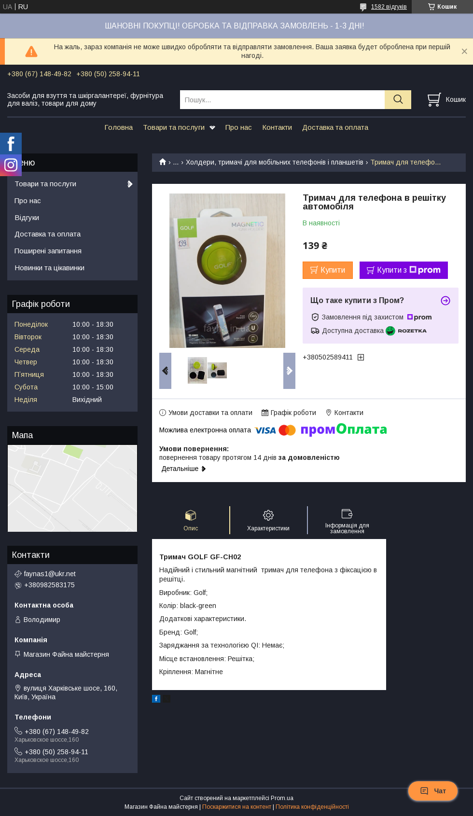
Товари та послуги (174, 127)
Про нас (238, 127)
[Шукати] (398, 99)
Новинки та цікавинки (49, 267)
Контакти (277, 127)
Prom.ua (282, 798)
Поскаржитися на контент (236, 806)
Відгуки (26, 217)
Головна (118, 127)
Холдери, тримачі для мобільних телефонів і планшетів (274, 162)
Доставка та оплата (335, 127)
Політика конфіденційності (312, 806)
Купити (332, 270)
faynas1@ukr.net (50, 574)
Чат (433, 791)
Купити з (409, 270)
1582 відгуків (389, 6)
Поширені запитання (48, 251)
